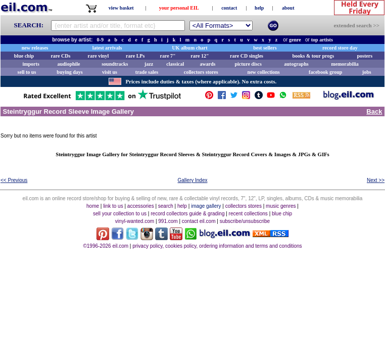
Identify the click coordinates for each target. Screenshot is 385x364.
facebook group (325, 72)
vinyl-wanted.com (134, 221)
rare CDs (60, 56)
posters (364, 56)
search (165, 206)
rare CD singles (246, 56)
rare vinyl (98, 56)
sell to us (27, 72)
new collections (264, 72)
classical (175, 64)
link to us (113, 206)
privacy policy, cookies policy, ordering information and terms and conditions (217, 246)
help (259, 8)
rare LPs (135, 56)
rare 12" (199, 56)
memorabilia (344, 64)
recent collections (248, 213)
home (92, 206)
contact (229, 8)
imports (30, 64)
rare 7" (167, 56)
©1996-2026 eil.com (105, 246)
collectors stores (201, 72)
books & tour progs (313, 56)
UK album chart (190, 48)
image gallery (206, 206)
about (288, 8)
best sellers (264, 48)
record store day (340, 48)
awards (207, 64)
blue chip (24, 56)
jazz (149, 64)
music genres (281, 206)
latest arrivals (107, 48)
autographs (296, 64)
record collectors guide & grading (187, 213)
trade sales (146, 72)
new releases (35, 48)
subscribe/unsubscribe (245, 221)
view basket (121, 8)
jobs (366, 72)
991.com (167, 221)
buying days (69, 72)
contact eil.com (199, 221)
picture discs (247, 64)
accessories (140, 206)
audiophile (69, 64)
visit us (109, 72)
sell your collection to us (120, 213)
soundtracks (115, 64)
